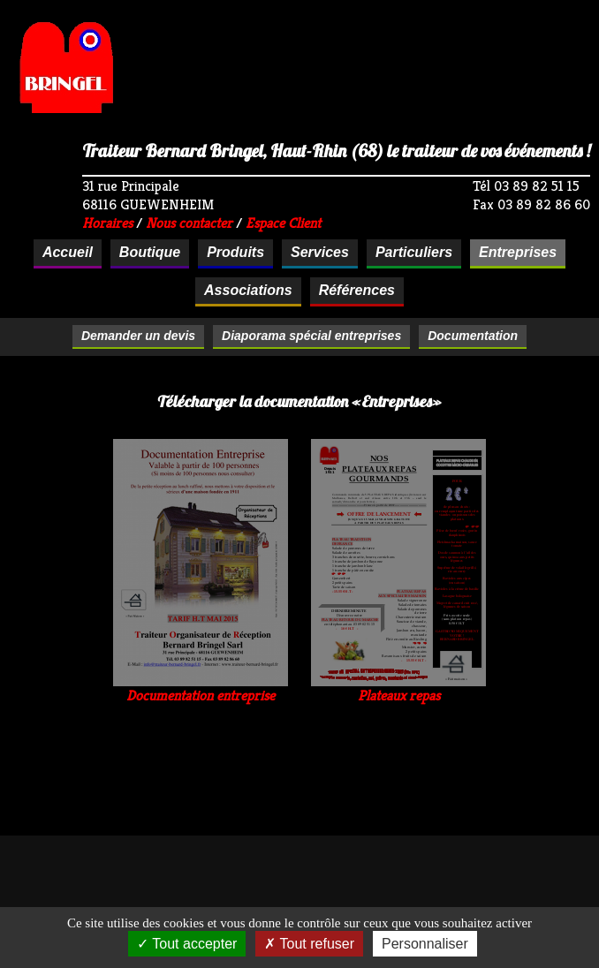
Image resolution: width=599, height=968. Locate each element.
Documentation (473, 336)
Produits (235, 252)
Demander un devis (138, 336)
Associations (248, 290)
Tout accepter (187, 943)
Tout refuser (309, 943)
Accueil (67, 252)
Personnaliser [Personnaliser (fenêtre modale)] (425, 943)
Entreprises (518, 252)
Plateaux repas (398, 688)
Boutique (149, 252)
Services (320, 252)
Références (357, 290)
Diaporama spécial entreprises (311, 336)
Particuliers (413, 252)
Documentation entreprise (200, 688)
